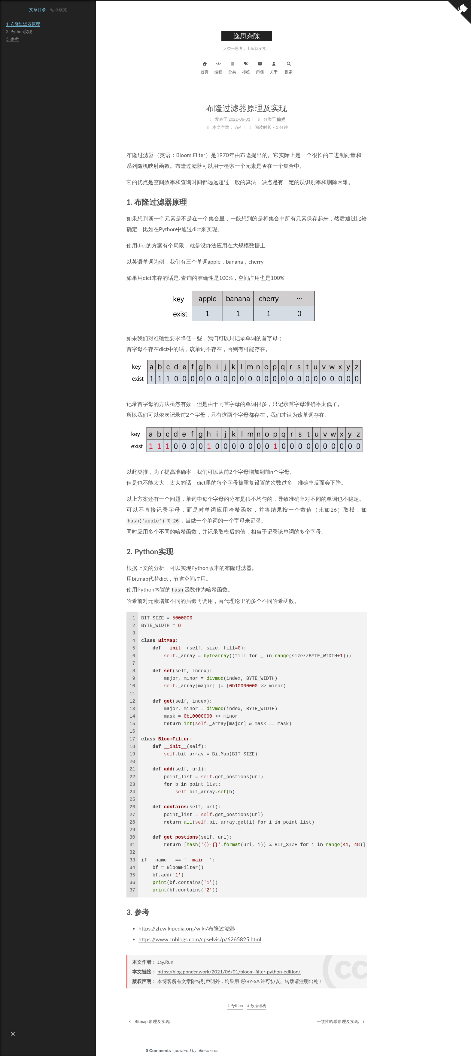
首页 (241, 67)
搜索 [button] (326, 67)
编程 (255, 67)
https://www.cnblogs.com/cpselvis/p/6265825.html (236, 938)
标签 (283, 67)
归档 (297, 67)
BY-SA (286, 980)
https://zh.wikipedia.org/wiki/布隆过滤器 (223, 927)
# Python (272, 1004)
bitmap (177, 578)
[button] (13, 1034)
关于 (311, 67)
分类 (269, 67)
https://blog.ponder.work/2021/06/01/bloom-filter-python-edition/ (266, 970)
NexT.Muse (285, 1045)
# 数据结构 (293, 1004)
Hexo (264, 1045)
